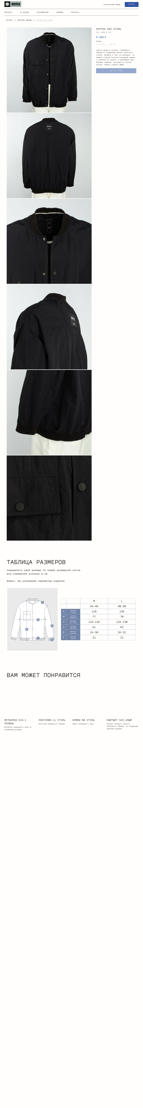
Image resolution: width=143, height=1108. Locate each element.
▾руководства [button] (43, 12)
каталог (9, 20)
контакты (75, 12)
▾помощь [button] (59, 12)
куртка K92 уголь (44, 20)
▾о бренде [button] (24, 12)
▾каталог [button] (8, 12)
